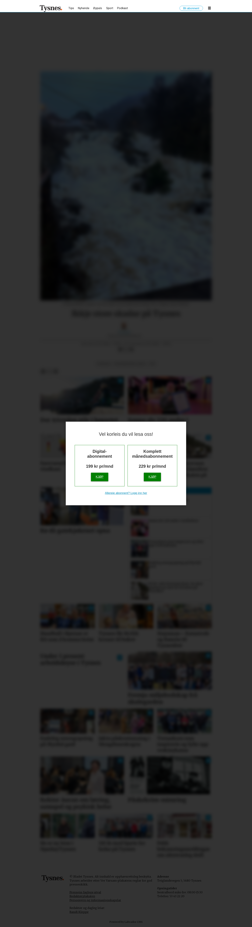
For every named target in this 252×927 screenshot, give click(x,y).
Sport (109, 8)
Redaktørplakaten (82, 896)
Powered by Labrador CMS (126, 921)
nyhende (103, 363)
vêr (152, 363)
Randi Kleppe (79, 912)
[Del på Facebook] (120, 349)
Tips (71, 8)
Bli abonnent (191, 8)
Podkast (122, 8)
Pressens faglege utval (85, 892)
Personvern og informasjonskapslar (95, 900)
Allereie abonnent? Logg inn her (126, 493)
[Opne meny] (209, 8)
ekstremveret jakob (130, 363)
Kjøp (99, 477)
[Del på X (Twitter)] (125, 349)
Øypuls (97, 8)
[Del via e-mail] (131, 349)
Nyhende (83, 8)
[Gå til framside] (51, 8)
